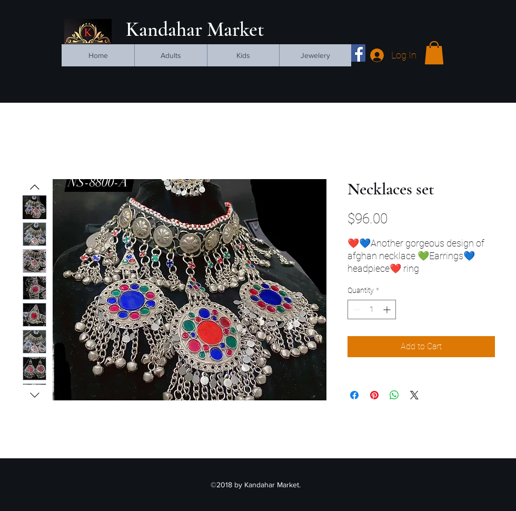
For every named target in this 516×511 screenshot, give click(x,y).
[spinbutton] (371, 309)
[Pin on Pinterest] (374, 395)
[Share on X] (414, 395)
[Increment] (387, 309)
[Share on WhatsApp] (394, 395)
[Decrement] (355, 309)
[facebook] (356, 53)
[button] (434, 52)
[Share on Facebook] (354, 395)
